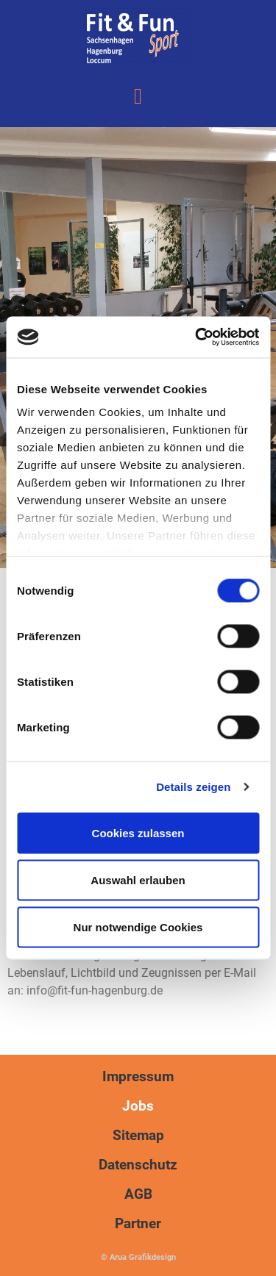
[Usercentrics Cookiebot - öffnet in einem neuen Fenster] (196, 337)
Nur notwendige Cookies (138, 926)
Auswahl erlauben (138, 879)
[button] (138, 95)
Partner (138, 1223)
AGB (138, 1194)
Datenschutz (138, 1164)
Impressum (138, 1076)
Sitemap (138, 1135)
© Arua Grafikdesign (138, 1257)
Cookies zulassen (138, 832)
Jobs (138, 1105)
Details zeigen (193, 787)
